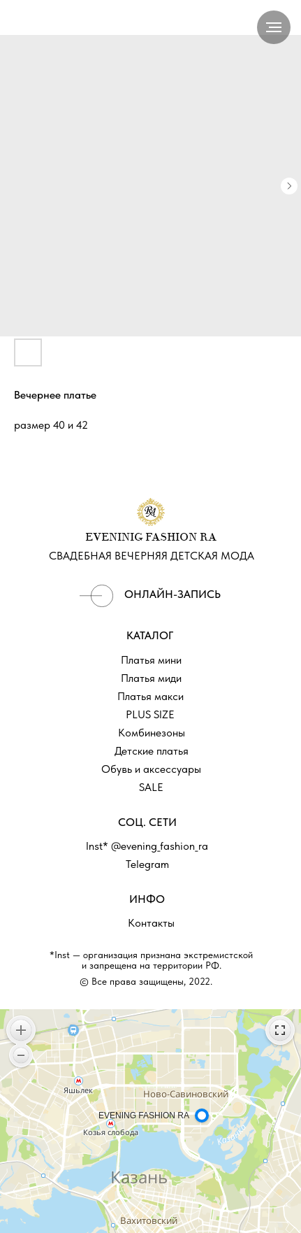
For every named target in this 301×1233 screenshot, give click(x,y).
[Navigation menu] (273, 27)
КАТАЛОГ (149, 635)
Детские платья (152, 750)
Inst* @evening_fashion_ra (147, 846)
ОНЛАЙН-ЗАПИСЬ (172, 594)
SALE (151, 787)
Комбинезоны (151, 732)
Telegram (147, 864)
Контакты (151, 922)
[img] (96, 596)
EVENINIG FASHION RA (150, 537)
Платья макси (150, 696)
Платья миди (151, 678)
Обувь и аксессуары (151, 769)
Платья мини (151, 660)
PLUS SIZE (150, 714)
